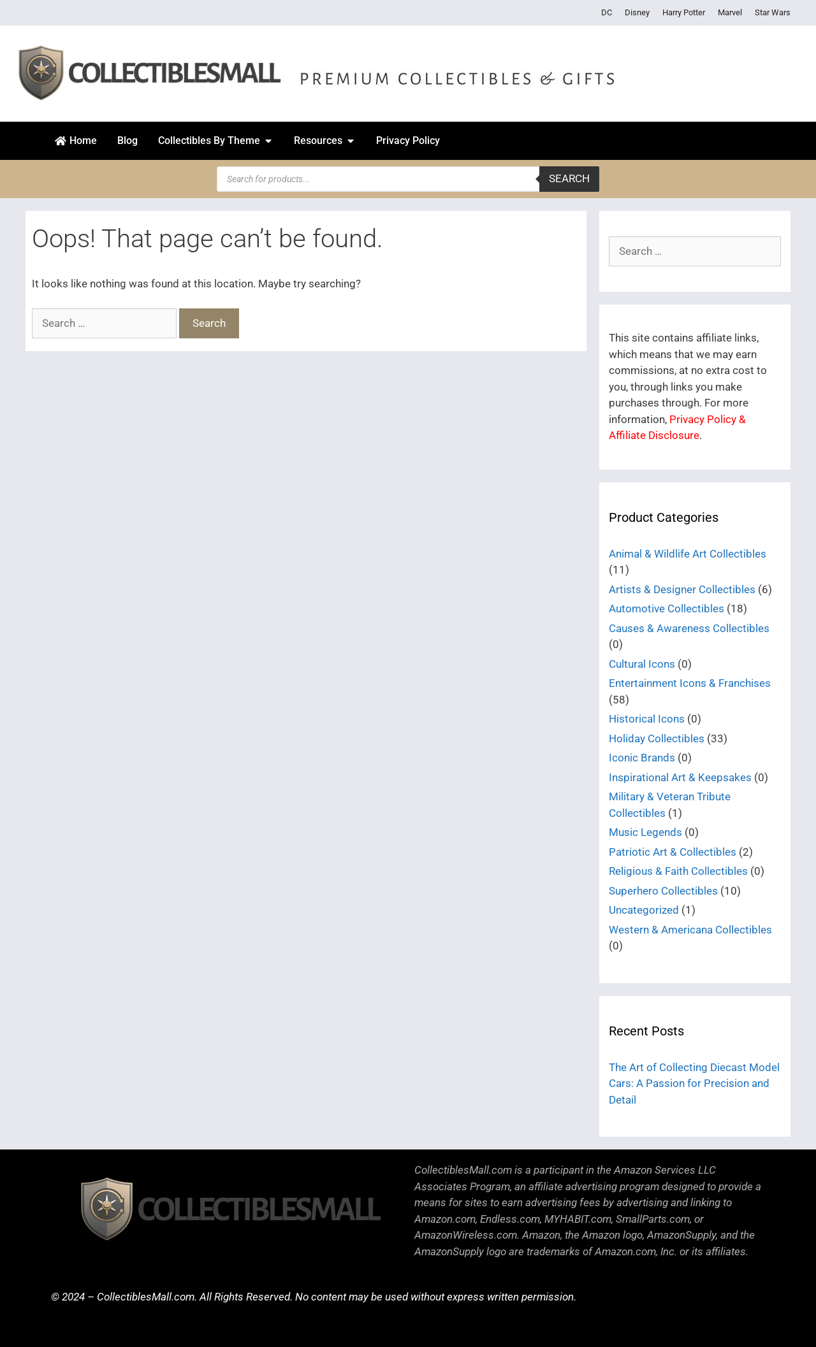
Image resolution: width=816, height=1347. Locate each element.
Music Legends (645, 832)
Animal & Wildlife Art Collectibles (687, 553)
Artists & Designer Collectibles (682, 589)
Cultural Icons (642, 664)
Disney (637, 12)
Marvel (730, 12)
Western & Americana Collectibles (690, 929)
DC (606, 12)
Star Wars (772, 12)
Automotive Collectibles (666, 608)
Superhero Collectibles (663, 890)
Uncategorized (644, 910)
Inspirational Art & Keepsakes (680, 777)
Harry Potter (683, 12)
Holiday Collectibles (656, 738)
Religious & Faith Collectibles (678, 871)
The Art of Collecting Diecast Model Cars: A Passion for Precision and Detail (694, 1083)
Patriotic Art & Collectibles (672, 852)
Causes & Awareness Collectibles (689, 628)
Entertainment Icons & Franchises (690, 683)
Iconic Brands (642, 757)
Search (569, 178)
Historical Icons (647, 718)
